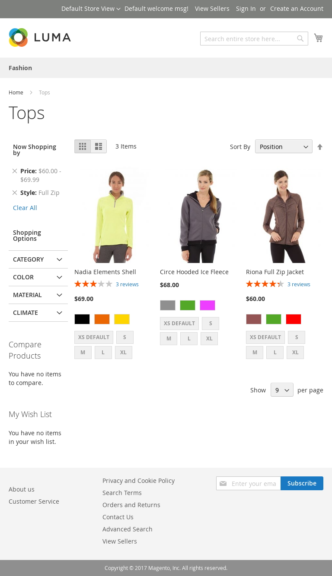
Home (17, 92)
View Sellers (212, 8)
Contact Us (118, 517)
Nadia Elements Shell (105, 272)
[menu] (166, 68)
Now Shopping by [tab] (34, 149)
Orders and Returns (131, 505)
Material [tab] (27, 295)
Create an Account (296, 8)
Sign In (246, 8)
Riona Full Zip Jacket (275, 272)
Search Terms (122, 493)
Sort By (240, 146)
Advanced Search (127, 529)
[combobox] (254, 38)
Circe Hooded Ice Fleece (194, 272)
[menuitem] (20, 68)
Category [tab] (28, 259)
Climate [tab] (25, 312)
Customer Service (34, 501)
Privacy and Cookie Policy (138, 480)
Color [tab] (23, 277)
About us (22, 489)
